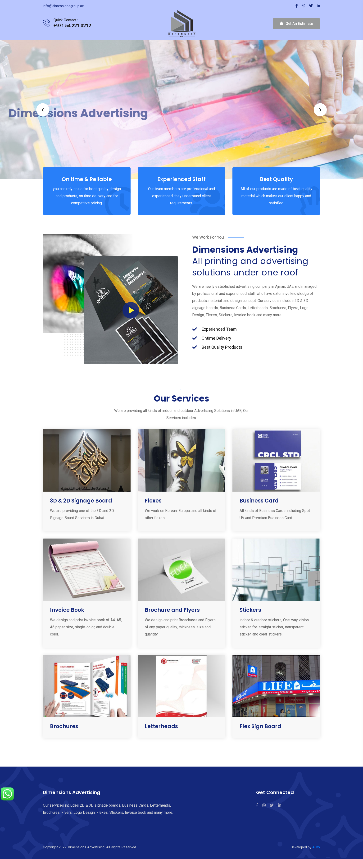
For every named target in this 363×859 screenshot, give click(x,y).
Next (320, 109)
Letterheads (161, 726)
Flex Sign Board (260, 726)
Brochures (64, 726)
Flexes (153, 500)
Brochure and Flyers (172, 610)
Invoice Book (67, 610)
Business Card (259, 500)
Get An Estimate (296, 23)
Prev (42, 109)
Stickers (250, 610)
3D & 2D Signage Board (81, 500)
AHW (316, 847)
